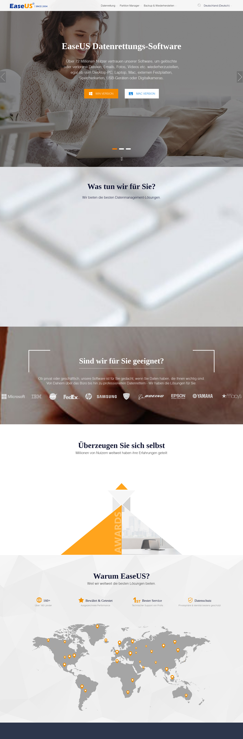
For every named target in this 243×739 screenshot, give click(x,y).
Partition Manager (129, 5)
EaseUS (29, 5)
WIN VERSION (101, 93)
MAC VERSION (141, 93)
